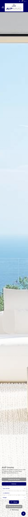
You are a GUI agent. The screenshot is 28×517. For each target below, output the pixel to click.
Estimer (14, 486)
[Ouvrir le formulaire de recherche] (14, 504)
